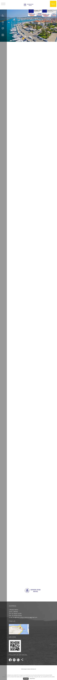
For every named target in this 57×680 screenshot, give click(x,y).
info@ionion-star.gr (18, 617)
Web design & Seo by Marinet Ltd (28, 669)
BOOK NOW (53, 3)
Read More (32, 678)
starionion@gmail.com (30, 617)
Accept (26, 678)
